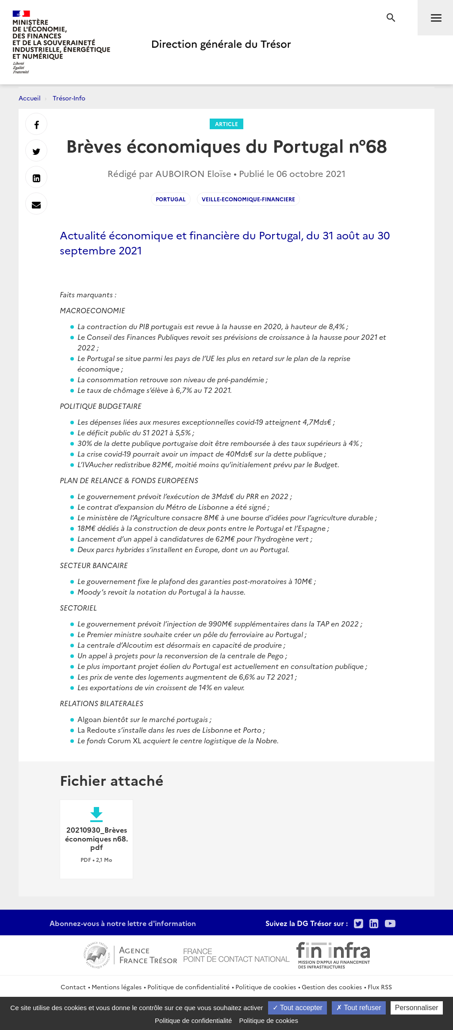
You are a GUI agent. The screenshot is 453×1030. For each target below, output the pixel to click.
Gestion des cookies (332, 986)
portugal (171, 199)
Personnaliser (416, 1007)
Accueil (30, 97)
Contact (73, 986)
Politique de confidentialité (188, 986)
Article (226, 123)
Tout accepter (297, 1007)
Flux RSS (380, 986)
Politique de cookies (265, 986)
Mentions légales (117, 986)
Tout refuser (358, 1007)
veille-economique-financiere (248, 199)
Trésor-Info (69, 97)
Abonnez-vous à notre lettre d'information (123, 922)
